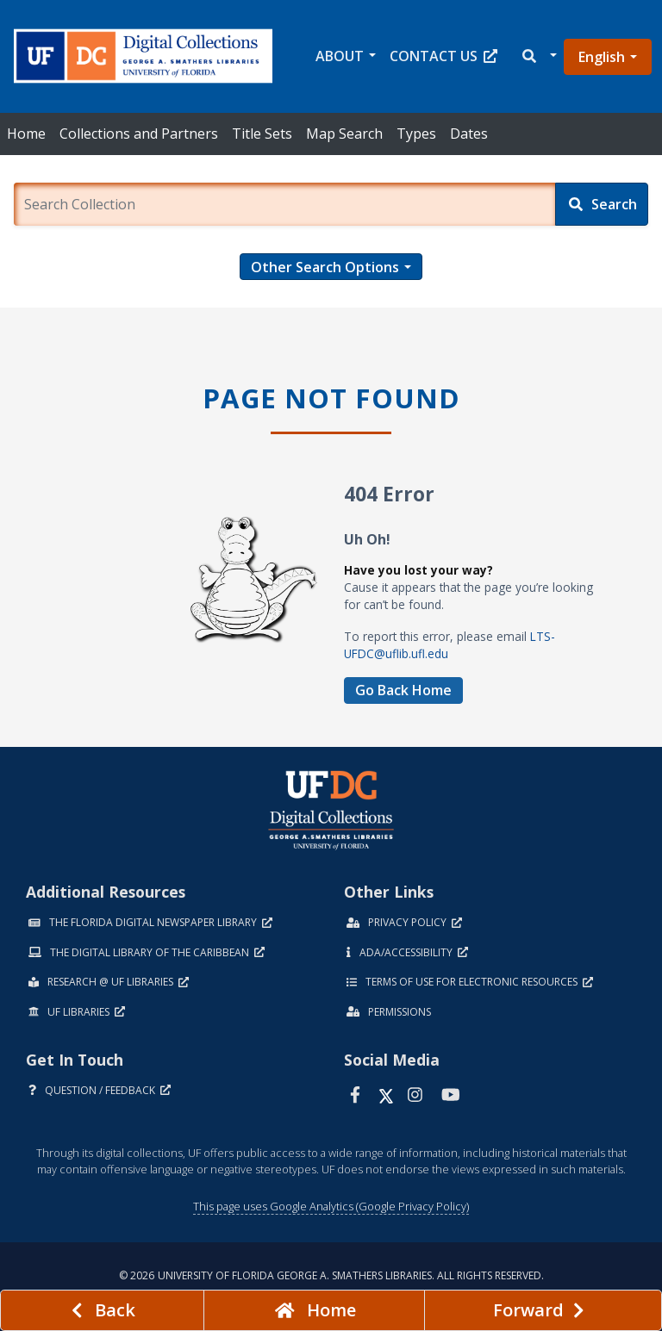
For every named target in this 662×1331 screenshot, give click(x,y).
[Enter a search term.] (284, 204)
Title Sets (262, 133)
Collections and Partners (138, 133)
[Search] (601, 204)
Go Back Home (403, 690)
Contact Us (443, 56)
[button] (538, 56)
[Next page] (543, 1310)
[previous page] (102, 1310)
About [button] (339, 56)
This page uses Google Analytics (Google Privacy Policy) (331, 1206)
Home (26, 133)
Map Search (344, 133)
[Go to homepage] (314, 1310)
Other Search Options (325, 267)
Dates (469, 133)
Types (416, 133)
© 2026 (331, 1275)
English (601, 56)
